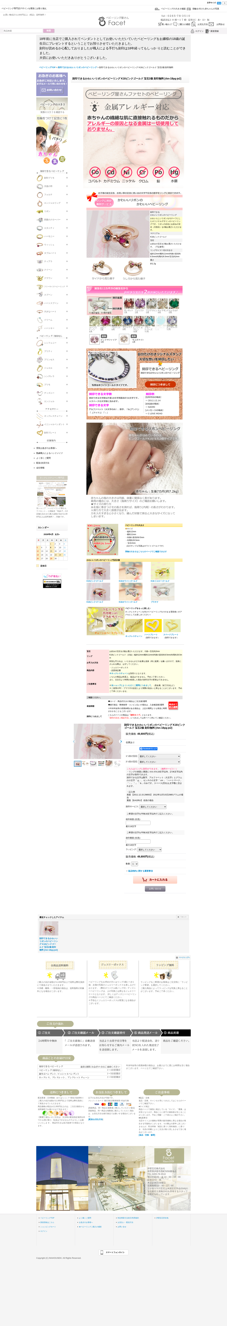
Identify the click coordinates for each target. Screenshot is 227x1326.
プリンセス (49, 359)
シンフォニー (50, 343)
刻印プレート (50, 432)
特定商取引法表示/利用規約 (128, 1218)
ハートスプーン (51, 303)
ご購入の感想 (184, 24)
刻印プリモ (49, 178)
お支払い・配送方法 (125, 1222)
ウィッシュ (49, 244)
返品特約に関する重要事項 (140, 871)
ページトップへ (184, 957)
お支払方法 (203, 24)
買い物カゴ (166, 24)
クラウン (48, 278)
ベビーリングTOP (47, 1218)
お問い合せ (122, 1227)
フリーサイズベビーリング (54, 286)
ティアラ (48, 261)
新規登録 (214, 31)
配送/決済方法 (42, 463)
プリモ (47, 384)
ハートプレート (151, 635)
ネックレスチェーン (53, 416)
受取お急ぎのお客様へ (46, 448)
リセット (183, 917)
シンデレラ (49, 376)
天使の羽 (48, 186)
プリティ (48, 351)
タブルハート (50, 253)
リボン (47, 211)
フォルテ (48, 194)
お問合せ (220, 24)
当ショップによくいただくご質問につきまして (131, 685)
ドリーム (48, 320)
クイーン (48, 270)
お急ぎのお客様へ (86, 1222)
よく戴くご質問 (85, 1218)
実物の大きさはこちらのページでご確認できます (146, 551)
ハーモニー (49, 236)
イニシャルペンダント (54, 424)
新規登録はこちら (47, 1222)
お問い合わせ (155, 889)
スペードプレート (170, 635)
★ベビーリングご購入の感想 (90, 1227)
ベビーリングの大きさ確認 (173, 9)
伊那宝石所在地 (162, 1218)
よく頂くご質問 (43, 458)
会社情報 (40, 468)
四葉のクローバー (52, 219)
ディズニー (49, 393)
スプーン (48, 295)
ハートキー (49, 328)
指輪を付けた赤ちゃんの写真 (205, 9)
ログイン (199, 31)
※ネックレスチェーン (118, 673)
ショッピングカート (48, 1227)
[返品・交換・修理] (147, 1135)
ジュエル (48, 368)
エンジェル (49, 401)
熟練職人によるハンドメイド (49, 453)
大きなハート (50, 311)
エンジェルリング (52, 203)
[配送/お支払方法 (95, 1119)
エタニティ (49, 228)
